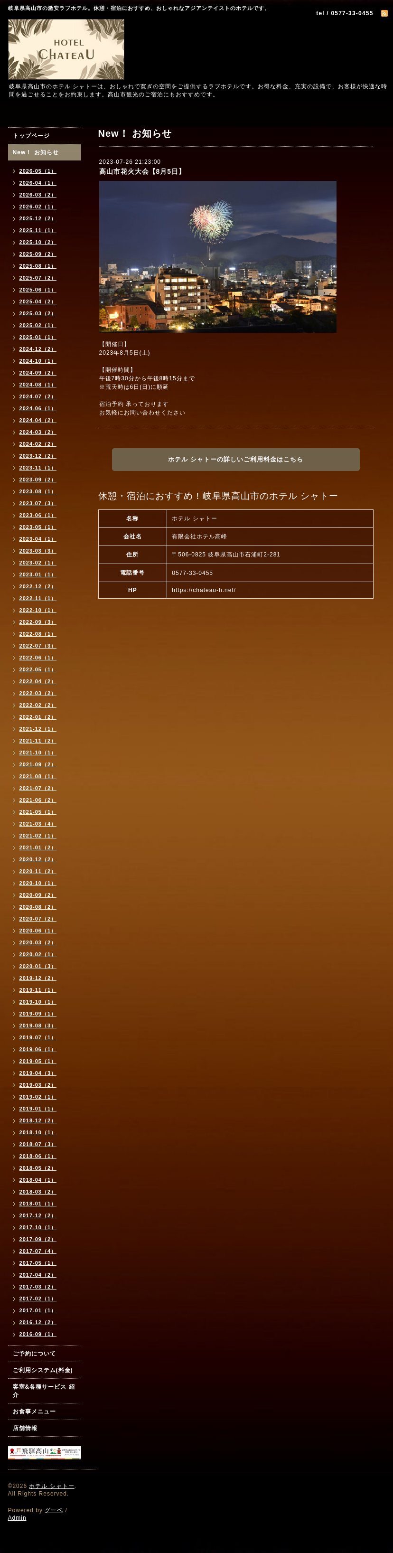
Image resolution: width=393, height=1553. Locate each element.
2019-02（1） (38, 1097)
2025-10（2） (38, 242)
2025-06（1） (38, 289)
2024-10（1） (38, 361)
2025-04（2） (38, 301)
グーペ (54, 1510)
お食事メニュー (34, 1411)
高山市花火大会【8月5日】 (142, 171)
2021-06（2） (38, 800)
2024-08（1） (38, 384)
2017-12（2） (38, 1215)
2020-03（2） (38, 942)
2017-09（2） (38, 1239)
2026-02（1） (38, 206)
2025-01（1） (38, 337)
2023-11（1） (38, 468)
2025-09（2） (38, 254)
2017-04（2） (38, 1275)
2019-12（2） (38, 978)
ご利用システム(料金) (43, 1370)
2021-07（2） (38, 788)
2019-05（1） (38, 1061)
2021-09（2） (38, 764)
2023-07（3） (38, 503)
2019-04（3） (38, 1073)
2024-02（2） (38, 444)
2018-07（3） (38, 1144)
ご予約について (34, 1353)
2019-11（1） (38, 990)
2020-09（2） (38, 895)
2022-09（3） (38, 622)
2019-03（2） (38, 1085)
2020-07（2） (38, 919)
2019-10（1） (38, 1002)
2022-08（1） (38, 634)
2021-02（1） (38, 835)
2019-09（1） (38, 1014)
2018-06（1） (38, 1156)
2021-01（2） (38, 847)
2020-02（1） (38, 954)
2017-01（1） (38, 1310)
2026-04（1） (38, 183)
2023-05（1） (38, 527)
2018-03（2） (38, 1192)
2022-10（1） (38, 610)
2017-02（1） (38, 1298)
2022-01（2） (38, 717)
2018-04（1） (38, 1180)
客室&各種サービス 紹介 (44, 1391)
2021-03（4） (38, 824)
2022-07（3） (38, 646)
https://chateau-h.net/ (204, 590)
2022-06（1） (38, 657)
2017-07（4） (38, 1251)
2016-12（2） (38, 1322)
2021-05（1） (38, 812)
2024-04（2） (38, 420)
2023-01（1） (38, 574)
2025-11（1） (38, 230)
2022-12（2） (38, 586)
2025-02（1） (38, 325)
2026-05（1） (38, 171)
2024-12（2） (38, 349)
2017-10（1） (38, 1227)
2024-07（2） (38, 396)
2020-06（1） (38, 930)
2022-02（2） (38, 705)
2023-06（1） (38, 515)
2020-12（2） (38, 859)
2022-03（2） (38, 693)
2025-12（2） (38, 218)
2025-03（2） (38, 313)
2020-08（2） (38, 907)
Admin (17, 1518)
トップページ (31, 135)
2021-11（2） (38, 741)
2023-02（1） (38, 562)
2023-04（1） (38, 539)
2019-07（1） (38, 1037)
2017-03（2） (38, 1286)
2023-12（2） (38, 456)
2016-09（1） (38, 1334)
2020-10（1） (38, 883)
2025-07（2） (38, 278)
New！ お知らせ (36, 152)
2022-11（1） (38, 598)
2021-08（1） (38, 776)
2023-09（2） (38, 479)
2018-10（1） (38, 1132)
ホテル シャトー (51, 1486)
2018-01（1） (38, 1203)
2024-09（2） (38, 373)
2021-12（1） (38, 729)
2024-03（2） (38, 432)
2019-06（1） (38, 1049)
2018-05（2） (38, 1168)
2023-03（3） (38, 551)
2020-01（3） (38, 966)
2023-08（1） (38, 491)
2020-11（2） (38, 871)
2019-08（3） (38, 1025)
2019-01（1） (38, 1108)
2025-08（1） (38, 266)
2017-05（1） (38, 1263)
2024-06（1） (38, 408)
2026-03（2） (38, 195)
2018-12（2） (38, 1120)
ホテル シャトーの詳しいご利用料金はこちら (235, 459)
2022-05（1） (38, 669)
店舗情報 (25, 1428)
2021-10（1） (38, 752)
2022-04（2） (38, 681)
